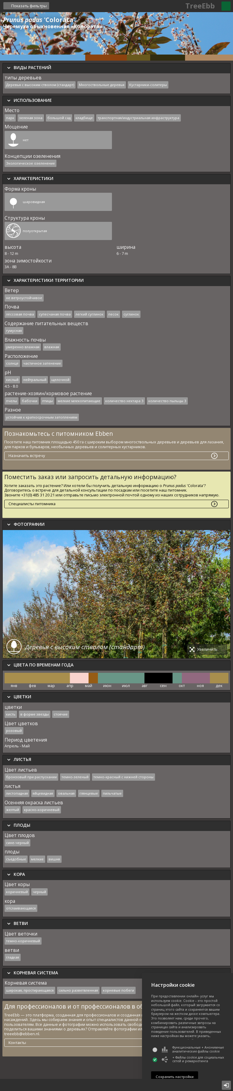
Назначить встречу (26, 455)
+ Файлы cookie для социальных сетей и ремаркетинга (193, 1059)
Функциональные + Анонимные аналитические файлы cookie (193, 1049)
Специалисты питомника (32, 503)
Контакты (17, 1042)
